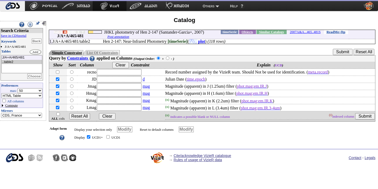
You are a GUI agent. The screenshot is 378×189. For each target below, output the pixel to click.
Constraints (81, 58)
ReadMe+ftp (336, 32)
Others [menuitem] (208, 6)
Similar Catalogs (271, 32)
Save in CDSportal (14, 36)
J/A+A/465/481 (22, 57)
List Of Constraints (102, 53)
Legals (370, 158)
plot (201, 41)
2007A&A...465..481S (305, 32)
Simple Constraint (67, 53)
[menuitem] (12, 6)
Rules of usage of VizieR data (198, 160)
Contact (355, 158)
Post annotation (118, 37)
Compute (11, 105)
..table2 (22, 62)
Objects (247, 32)
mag (146, 86)
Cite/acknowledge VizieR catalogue (202, 156)
